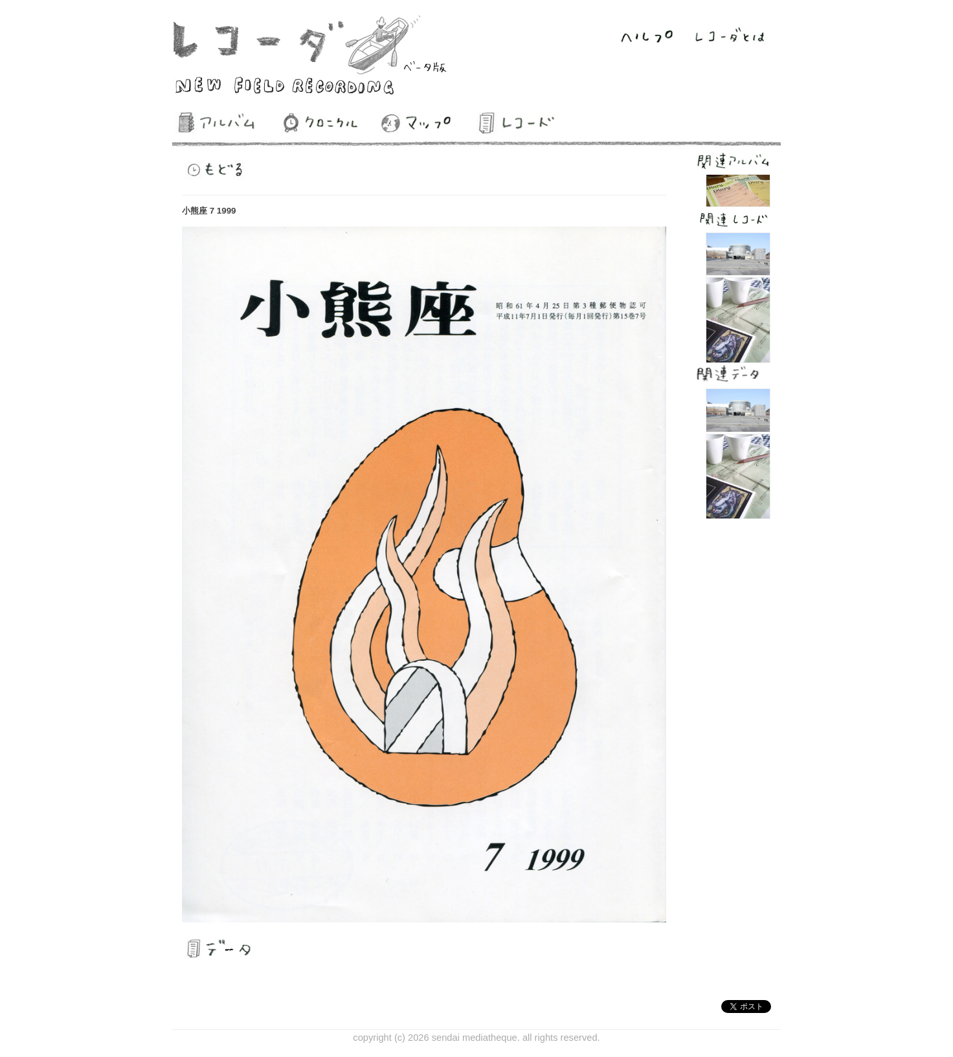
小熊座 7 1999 (209, 211)
